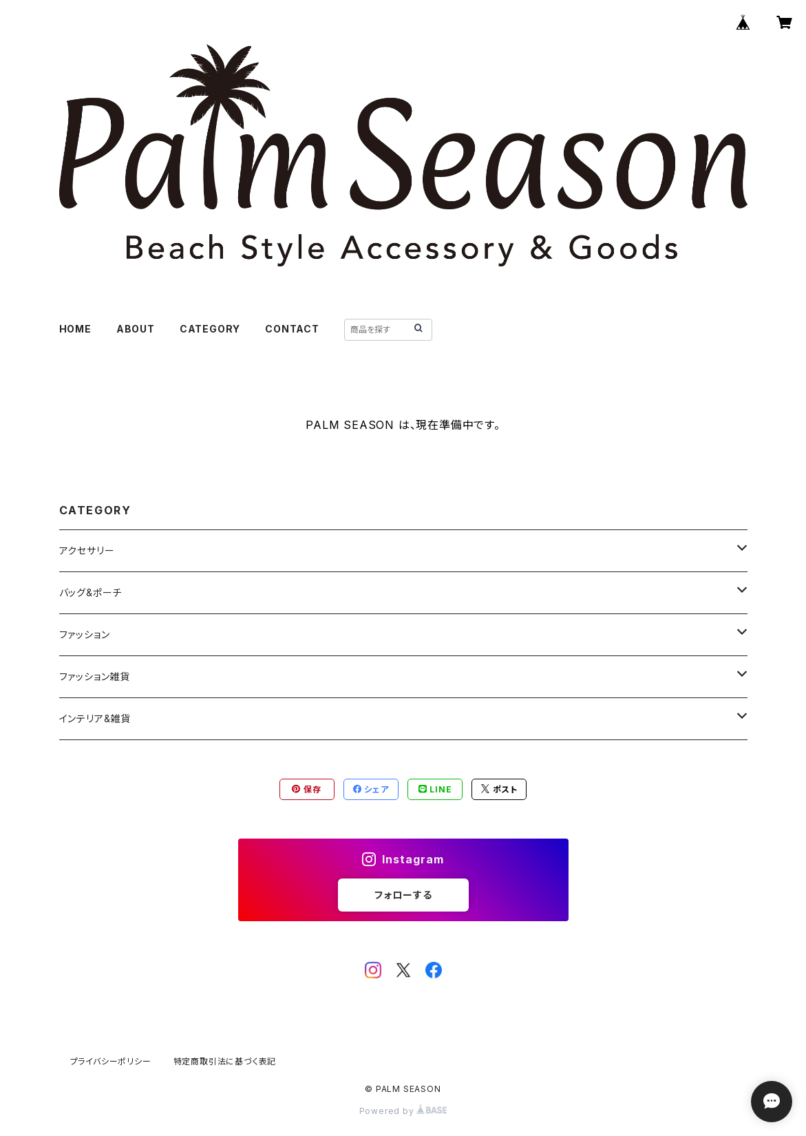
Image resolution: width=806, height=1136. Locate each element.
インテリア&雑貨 (95, 718)
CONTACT (292, 329)
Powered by (403, 1111)
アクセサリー (87, 550)
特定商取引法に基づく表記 (225, 1061)
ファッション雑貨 (94, 676)
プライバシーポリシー (110, 1061)
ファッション (84, 634)
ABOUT (135, 329)
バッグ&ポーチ (91, 592)
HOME (75, 329)
